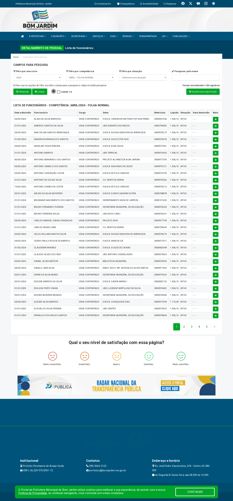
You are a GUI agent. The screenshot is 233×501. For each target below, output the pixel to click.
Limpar (39, 91)
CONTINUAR (195, 492)
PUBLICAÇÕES (181, 36)
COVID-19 (66, 92)
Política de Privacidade (32, 493)
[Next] (206, 326)
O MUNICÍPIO (58, 36)
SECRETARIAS (79, 36)
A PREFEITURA (37, 36)
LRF (165, 36)
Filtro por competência (80, 71)
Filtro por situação (130, 71)
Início (16, 57)
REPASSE (128, 36)
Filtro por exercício (25, 71)
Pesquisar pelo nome (185, 71)
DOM (113, 36)
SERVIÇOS (99, 36)
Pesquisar (22, 91)
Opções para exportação (203, 91)
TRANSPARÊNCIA (148, 36)
